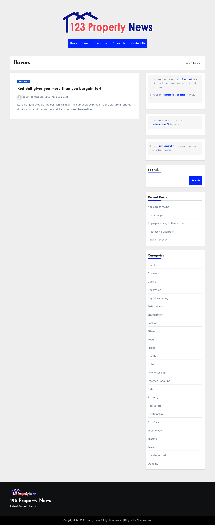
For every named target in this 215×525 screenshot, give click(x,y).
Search (153, 170)
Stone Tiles (120, 43)
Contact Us (138, 43)
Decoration (101, 43)
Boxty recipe (155, 215)
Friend (152, 347)
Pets (150, 389)
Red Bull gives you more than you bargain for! (59, 89)
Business (24, 81)
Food (151, 339)
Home (73, 43)
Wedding (153, 463)
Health (152, 356)
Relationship (155, 414)
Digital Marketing (158, 298)
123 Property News (30, 500)
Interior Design (157, 372)
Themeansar (143, 520)
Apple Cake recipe (158, 206)
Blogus (128, 520)
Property (153, 397)
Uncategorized (157, 455)
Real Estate (154, 405)
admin (23, 97)
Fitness (152, 331)
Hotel (151, 364)
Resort (86, 43)
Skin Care (153, 422)
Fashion (152, 323)
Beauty (152, 265)
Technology (155, 430)
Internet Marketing (159, 381)
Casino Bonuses (157, 240)
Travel (151, 447)
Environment (155, 314)
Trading (152, 438)
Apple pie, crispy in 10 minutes (166, 223)
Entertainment (157, 306)
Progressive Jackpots (161, 231)
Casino (152, 281)
